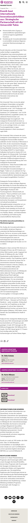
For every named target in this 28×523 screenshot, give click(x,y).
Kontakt (14, 520)
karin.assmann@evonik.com (8, 382)
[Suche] (23, 2)
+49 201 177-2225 (10, 360)
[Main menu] (27, 2)
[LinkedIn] (6, 497)
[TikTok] (22, 497)
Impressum (14, 511)
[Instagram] (14, 497)
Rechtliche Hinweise (14, 514)
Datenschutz (14, 517)
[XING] (14, 501)
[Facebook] (18, 497)
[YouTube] (10, 497)
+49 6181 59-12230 (10, 379)
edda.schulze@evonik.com (8, 363)
